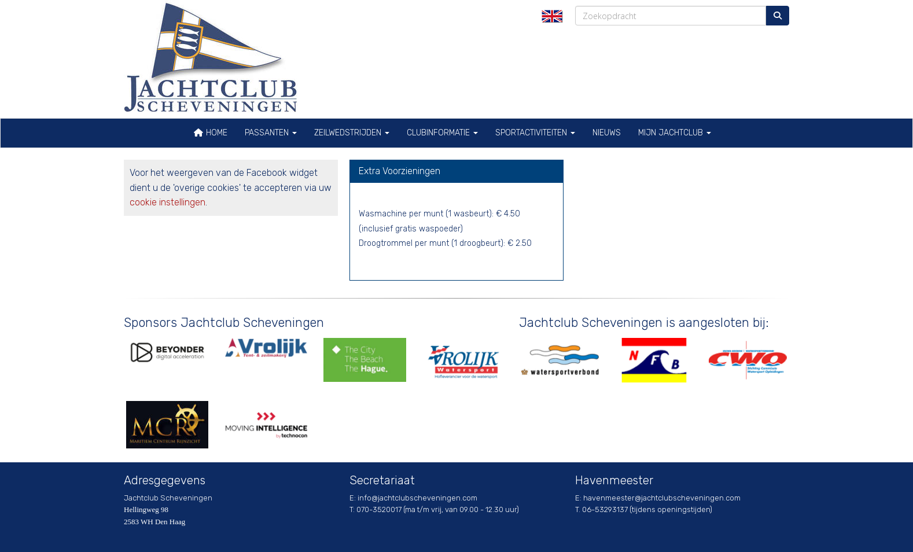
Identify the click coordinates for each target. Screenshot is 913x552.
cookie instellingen (167, 202)
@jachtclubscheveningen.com (417, 498)
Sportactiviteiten (535, 133)
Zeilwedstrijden (351, 133)
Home (210, 133)
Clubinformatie (442, 133)
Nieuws (606, 133)
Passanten (271, 133)
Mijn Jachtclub (674, 133)
